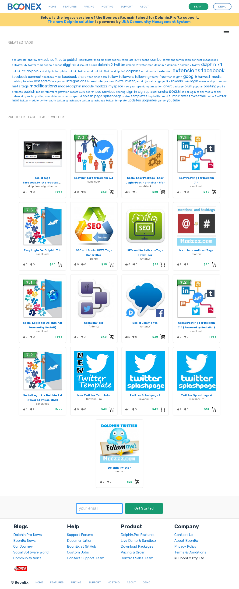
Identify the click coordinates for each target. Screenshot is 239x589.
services (108, 92)
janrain (140, 81)
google (190, 76)
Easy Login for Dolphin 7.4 (42, 250)
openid (141, 86)
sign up (144, 92)
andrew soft (35, 59)
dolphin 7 (173, 65)
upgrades (149, 100)
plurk (188, 86)
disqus (93, 65)
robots (74, 91)
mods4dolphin (69, 86)
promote (17, 91)
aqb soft (50, 59)
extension (165, 71)
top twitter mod (158, 96)
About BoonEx (186, 541)
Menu (225, 29)
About (144, 6)
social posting (35, 96)
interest (92, 81)
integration (59, 81)
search (90, 91)
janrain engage (155, 81)
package (178, 86)
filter (97, 77)
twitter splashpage (93, 100)
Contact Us (183, 535)
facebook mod (51, 77)
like (168, 81)
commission (183, 59)
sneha (163, 92)
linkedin (177, 81)
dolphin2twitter (103, 71)
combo (156, 59)
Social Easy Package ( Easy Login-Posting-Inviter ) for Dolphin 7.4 (145, 182)
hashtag (17, 81)
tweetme (198, 96)
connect (197, 59)
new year (130, 86)
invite (119, 81)
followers (126, 77)
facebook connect (27, 77)
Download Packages (137, 546)
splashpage (112, 96)
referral (49, 91)
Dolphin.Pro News (27, 535)
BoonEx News (24, 541)
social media (205, 91)
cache (145, 59)
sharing (121, 91)
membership (207, 81)
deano (48, 65)
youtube (173, 100)
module (88, 86)
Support (126, 6)
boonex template (123, 59)
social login (189, 91)
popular (198, 86)
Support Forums (80, 535)
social (175, 91)
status (126, 96)
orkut (167, 86)
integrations (76, 81)
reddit (40, 91)
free (162, 77)
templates (139, 96)
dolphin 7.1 (211, 64)
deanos (57, 65)
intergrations (106, 81)
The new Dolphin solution (71, 22)
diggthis (69, 65)
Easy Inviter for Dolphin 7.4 (93, 178)
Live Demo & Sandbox (138, 541)
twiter (210, 96)
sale (82, 92)
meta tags (20, 86)
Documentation (79, 541)
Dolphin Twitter (119, 467)
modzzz (101, 86)
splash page (92, 96)
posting (210, 86)
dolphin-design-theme (42, 186)
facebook (213, 70)
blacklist (106, 59)
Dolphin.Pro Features (138, 535)
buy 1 (137, 59)
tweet (185, 96)
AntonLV (145, 258)
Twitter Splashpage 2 (145, 395)
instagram (42, 81)
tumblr (174, 96)
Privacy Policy (185, 546)
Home (52, 6)
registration (62, 91)
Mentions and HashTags (196, 250)
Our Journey (23, 546)
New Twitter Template (93, 395)
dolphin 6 (160, 65)
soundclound (53, 96)
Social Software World (31, 552)
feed (90, 77)
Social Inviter (93, 322)
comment (168, 59)
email (144, 71)
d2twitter (17, 65)
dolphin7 (133, 71)
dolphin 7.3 (35, 71)
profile (221, 86)
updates (134, 100)
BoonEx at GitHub (81, 546)
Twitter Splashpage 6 (196, 395)
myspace (116, 86)
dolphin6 (119, 71)
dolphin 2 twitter (111, 65)
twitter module (29, 100)
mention (221, 81)
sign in (132, 92)
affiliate (22, 59)
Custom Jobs (78, 552)
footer (154, 77)
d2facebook (210, 59)
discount (82, 65)
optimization (154, 86)
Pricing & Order (132, 552)
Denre (94, 258)
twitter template (116, 100)
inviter (130, 81)
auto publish (68, 59)
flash (104, 77)
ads (14, 59)
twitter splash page (69, 100)
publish (29, 92)
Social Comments (145, 322)
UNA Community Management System (155, 22)
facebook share (74, 77)
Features (70, 6)
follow (113, 77)
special (77, 96)
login (194, 81)
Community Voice (27, 558)
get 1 (179, 77)
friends (171, 77)
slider (154, 91)
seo (98, 92)
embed (153, 71)
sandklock (94, 181)
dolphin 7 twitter (190, 65)
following (142, 77)
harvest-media (209, 77)
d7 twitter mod (33, 65)
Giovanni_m (94, 399)
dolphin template (56, 71)
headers (28, 81)
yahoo (162, 100)
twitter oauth (48, 100)
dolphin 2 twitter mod (139, 65)
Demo (146, 582)
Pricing (89, 6)
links (187, 81)
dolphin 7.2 (19, 71)
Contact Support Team (85, 558)
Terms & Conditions (190, 552)
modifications (43, 86)
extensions (186, 70)
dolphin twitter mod (80, 71)
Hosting (107, 6)
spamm (67, 96)
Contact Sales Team (137, 558)
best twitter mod (89, 59)
